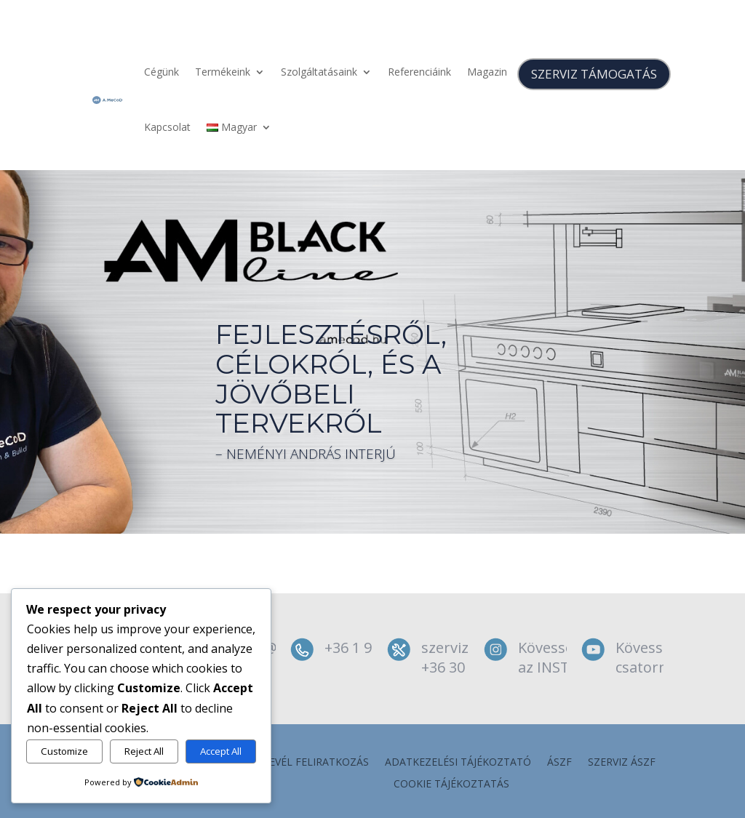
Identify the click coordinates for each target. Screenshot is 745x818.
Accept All (221, 751)
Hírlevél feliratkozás (308, 763)
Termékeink (222, 72)
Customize (64, 751)
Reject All (144, 751)
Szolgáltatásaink (319, 72)
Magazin (487, 72)
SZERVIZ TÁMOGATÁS (594, 73)
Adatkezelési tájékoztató (458, 763)
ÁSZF (559, 763)
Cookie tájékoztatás (451, 784)
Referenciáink (419, 72)
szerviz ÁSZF (622, 763)
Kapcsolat (167, 127)
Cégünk (161, 72)
